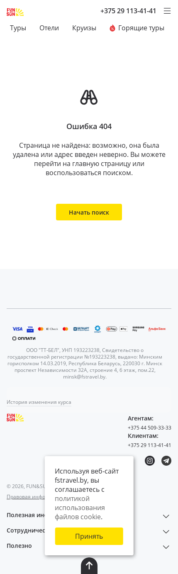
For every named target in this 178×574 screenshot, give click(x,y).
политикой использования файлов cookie (80, 507)
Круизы (84, 27)
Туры (18, 27)
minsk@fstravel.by (84, 376)
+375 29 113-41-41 (128, 11)
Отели (49, 27)
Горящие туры (137, 27)
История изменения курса (39, 401)
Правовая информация (35, 496)
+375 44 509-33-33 (149, 427)
